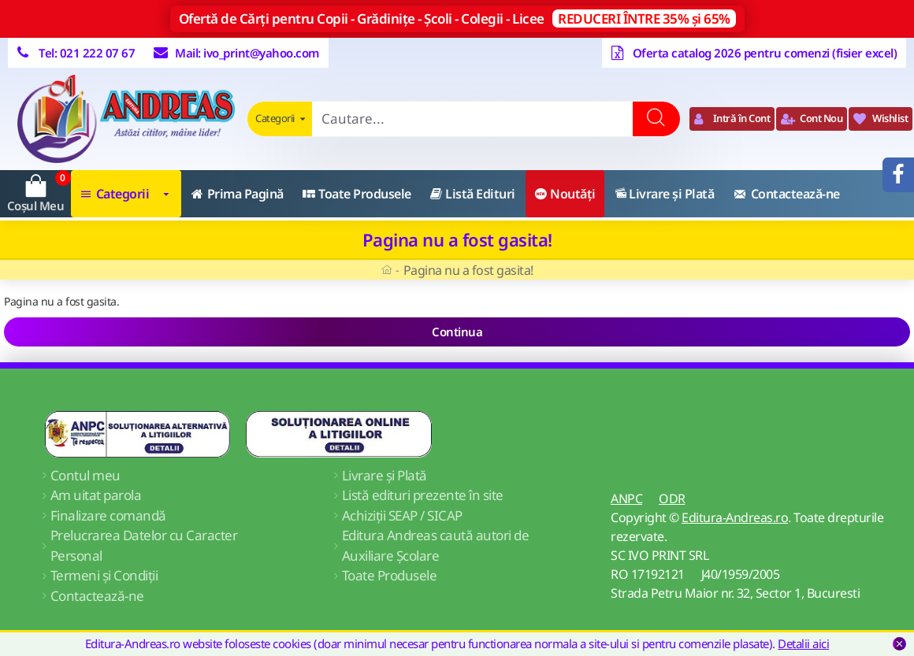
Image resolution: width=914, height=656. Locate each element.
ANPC (626, 498)
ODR (672, 498)
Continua (457, 331)
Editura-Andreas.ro (735, 517)
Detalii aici (803, 643)
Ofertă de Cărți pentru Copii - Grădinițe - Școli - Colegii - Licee (457, 18)
